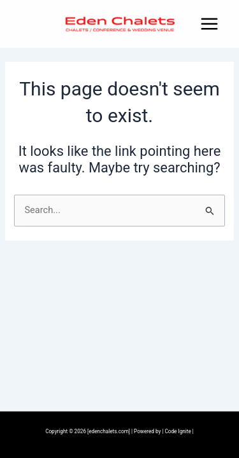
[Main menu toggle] (209, 24)
